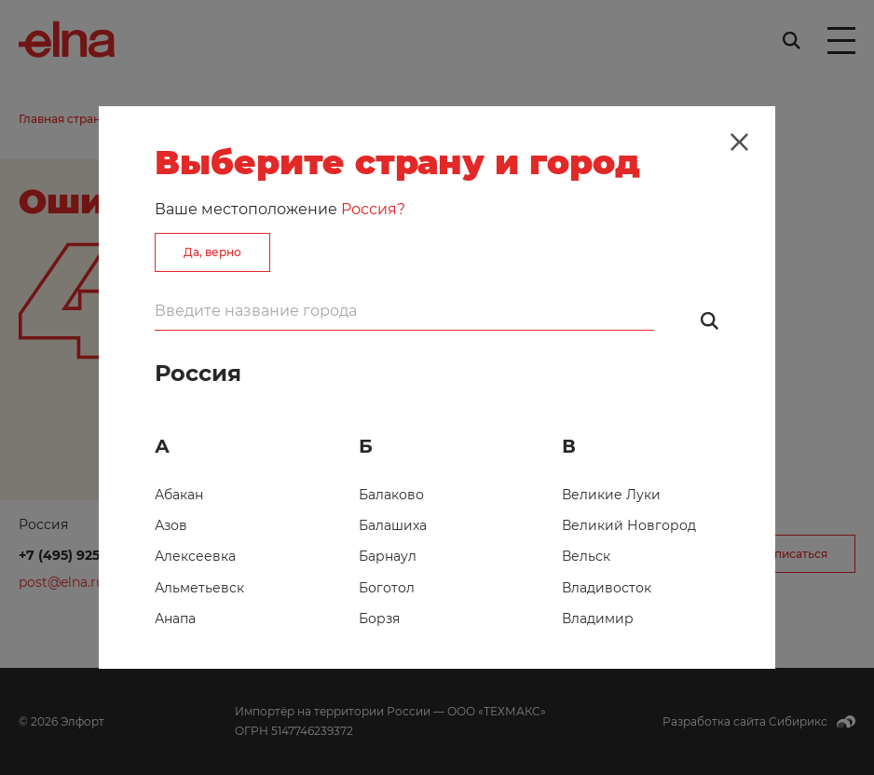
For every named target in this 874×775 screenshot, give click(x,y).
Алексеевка (195, 556)
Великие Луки (611, 494)
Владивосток (606, 587)
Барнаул (388, 556)
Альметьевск (199, 587)
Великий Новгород (629, 525)
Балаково (391, 494)
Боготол (387, 587)
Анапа (175, 618)
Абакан (179, 494)
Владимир (598, 618)
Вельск (586, 556)
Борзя (379, 618)
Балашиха (393, 525)
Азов (171, 525)
